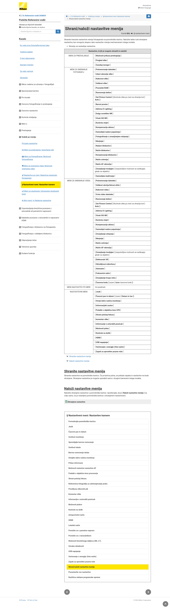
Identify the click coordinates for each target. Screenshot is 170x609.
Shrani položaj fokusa (77, 479)
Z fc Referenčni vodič (77, 16)
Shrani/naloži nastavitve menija (82, 567)
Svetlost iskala (75, 448)
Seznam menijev (27, 65)
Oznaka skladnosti (76, 546)
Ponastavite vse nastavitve (80, 572)
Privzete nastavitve (29, 143)
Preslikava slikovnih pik (78, 489)
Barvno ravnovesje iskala (79, 453)
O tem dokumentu (27, 58)
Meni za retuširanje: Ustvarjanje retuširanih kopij (40, 192)
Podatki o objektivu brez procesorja (83, 474)
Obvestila (24, 78)
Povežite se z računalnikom (80, 536)
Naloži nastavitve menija (79, 361)
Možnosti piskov (75, 505)
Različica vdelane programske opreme (84, 578)
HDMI (71, 520)
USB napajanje (75, 552)
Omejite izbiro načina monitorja (82, 458)
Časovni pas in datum (77, 432)
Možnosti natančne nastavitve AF (82, 468)
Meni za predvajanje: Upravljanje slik (38, 150)
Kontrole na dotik (76, 510)
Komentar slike (75, 494)
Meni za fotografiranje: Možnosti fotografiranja (36, 158)
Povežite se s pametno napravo (81, 531)
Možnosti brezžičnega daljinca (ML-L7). (85, 541)
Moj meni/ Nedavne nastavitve (36, 200)
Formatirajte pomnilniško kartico (82, 422)
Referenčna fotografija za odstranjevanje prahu (88, 484)
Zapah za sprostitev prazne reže (82, 562)
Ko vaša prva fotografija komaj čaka (34, 45)
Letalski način (74, 526)
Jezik (71, 427)
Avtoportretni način (76, 515)
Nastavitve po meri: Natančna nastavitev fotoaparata (39, 176)
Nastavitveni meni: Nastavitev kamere (38, 184)
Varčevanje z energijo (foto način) (82, 557)
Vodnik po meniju (94, 16)
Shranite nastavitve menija (80, 356)
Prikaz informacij (76, 463)
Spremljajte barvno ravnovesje (81, 442)
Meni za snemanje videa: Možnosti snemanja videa (37, 167)
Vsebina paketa (26, 52)
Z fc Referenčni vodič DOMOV (33, 16)
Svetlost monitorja (76, 437)
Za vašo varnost (26, 71)
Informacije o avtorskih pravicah (82, 500)
